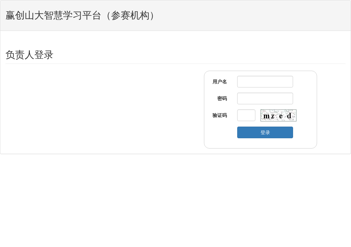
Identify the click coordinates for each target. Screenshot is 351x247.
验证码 (220, 115)
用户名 (220, 81)
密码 (222, 98)
